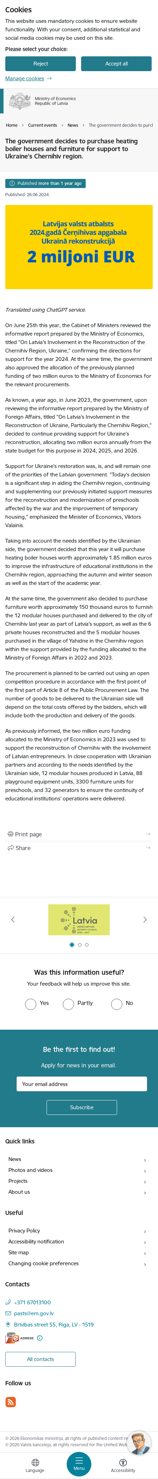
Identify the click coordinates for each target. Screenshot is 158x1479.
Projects (18, 1181)
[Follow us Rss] (10, 1402)
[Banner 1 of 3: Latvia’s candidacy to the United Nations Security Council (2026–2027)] (79, 919)
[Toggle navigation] (79, 1464)
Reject (41, 63)
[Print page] (79, 834)
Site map (18, 1252)
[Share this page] (79, 848)
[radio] (37, 1003)
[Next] (145, 919)
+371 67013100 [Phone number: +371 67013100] (32, 1302)
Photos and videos (30, 1170)
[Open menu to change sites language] (35, 1467)
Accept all (116, 63)
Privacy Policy (24, 1230)
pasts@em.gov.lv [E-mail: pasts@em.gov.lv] (34, 1313)
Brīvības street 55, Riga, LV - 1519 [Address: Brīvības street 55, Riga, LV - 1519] (54, 1324)
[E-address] (19, 1338)
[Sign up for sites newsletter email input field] (82, 1084)
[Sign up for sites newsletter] (82, 1107)
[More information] (39, 1338)
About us (19, 1191)
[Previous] (13, 919)
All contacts (40, 1359)
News (14, 1159)
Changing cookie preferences (43, 1263)
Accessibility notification (36, 1241)
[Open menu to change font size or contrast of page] (123, 1467)
